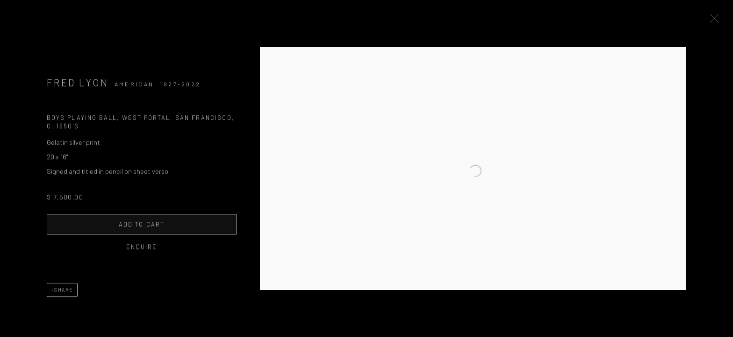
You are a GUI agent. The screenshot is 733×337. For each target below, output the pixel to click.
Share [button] (63, 294)
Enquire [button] (142, 251)
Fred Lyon (77, 87)
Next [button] (713, 168)
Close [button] (721, 21)
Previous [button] (20, 168)
